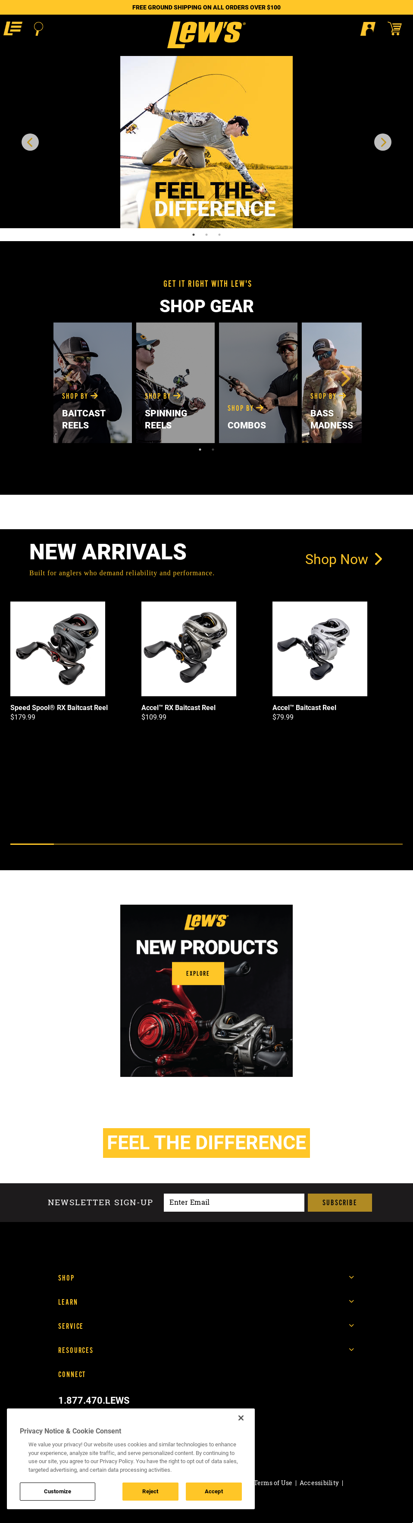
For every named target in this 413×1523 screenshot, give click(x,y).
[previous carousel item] (30, 142)
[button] (12, 28)
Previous (68, 378)
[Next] (218, 857)
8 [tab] (337, 844)
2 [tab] (206, 234)
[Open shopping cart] (399, 28)
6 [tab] (250, 844)
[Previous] (193, 857)
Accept (214, 1491)
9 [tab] (381, 844)
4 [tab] (163, 844)
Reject (150, 1491)
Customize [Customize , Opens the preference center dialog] (57, 1491)
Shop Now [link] (343, 558)
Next (344, 378)
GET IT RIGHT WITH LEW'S (207, 284)
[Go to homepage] (206, 35)
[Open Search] (39, 29)
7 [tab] (294, 844)
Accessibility (319, 1483)
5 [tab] (206, 844)
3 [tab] (219, 234)
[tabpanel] (206, 142)
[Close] (241, 1417)
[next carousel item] (382, 142)
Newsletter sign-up (100, 1202)
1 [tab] (193, 234)
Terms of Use (273, 1483)
